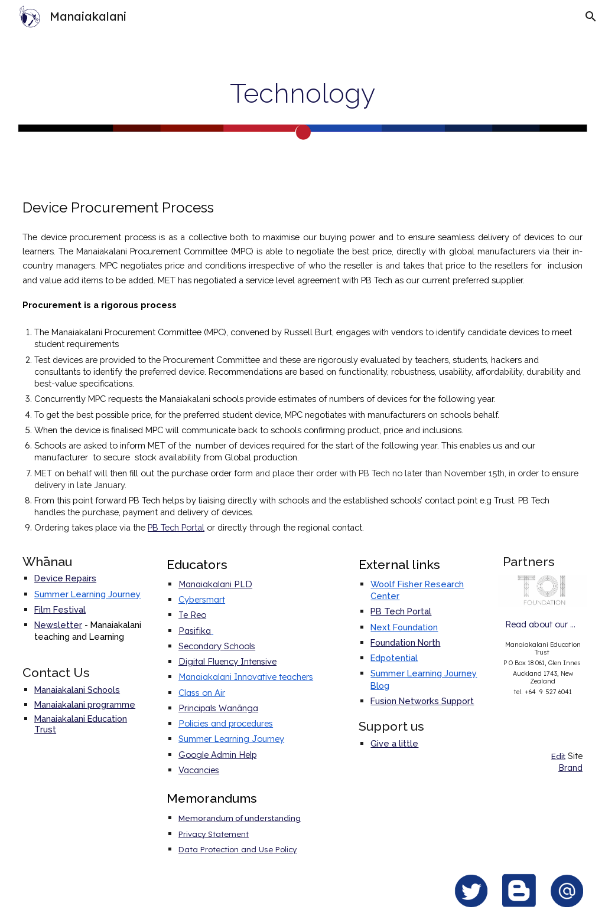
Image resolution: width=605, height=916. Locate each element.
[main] (302, 93)
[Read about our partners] (542, 624)
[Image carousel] (542, 591)
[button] (591, 16)
